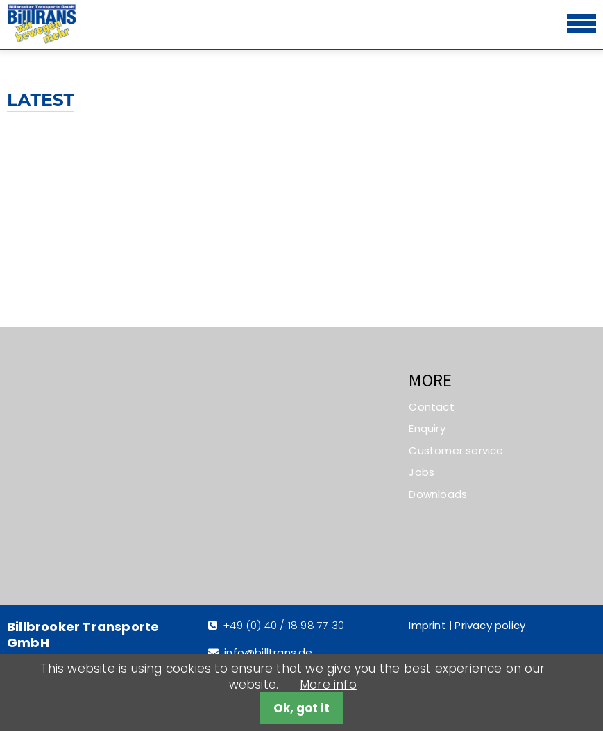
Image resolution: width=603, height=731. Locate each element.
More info (328, 684)
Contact (431, 406)
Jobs (421, 472)
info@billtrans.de (268, 652)
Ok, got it (301, 708)
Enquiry (427, 428)
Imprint (427, 625)
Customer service (456, 450)
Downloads (438, 494)
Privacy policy (490, 625)
